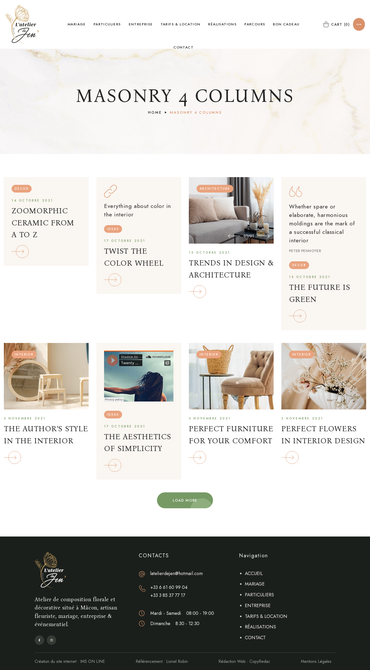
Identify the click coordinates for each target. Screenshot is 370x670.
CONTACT (255, 637)
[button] (335, 24)
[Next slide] (263, 236)
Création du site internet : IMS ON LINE (70, 661)
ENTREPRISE (258, 605)
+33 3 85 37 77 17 (167, 595)
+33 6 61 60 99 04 (169, 587)
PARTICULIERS (259, 594)
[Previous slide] (234, 236)
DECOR (22, 188)
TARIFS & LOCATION (266, 616)
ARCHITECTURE (215, 188)
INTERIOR (24, 354)
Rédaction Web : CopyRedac (244, 661)
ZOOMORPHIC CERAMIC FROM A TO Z (43, 222)
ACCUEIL (254, 573)
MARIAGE (255, 584)
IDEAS (113, 229)
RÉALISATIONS (260, 627)
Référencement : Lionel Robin (162, 661)
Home (155, 112)
